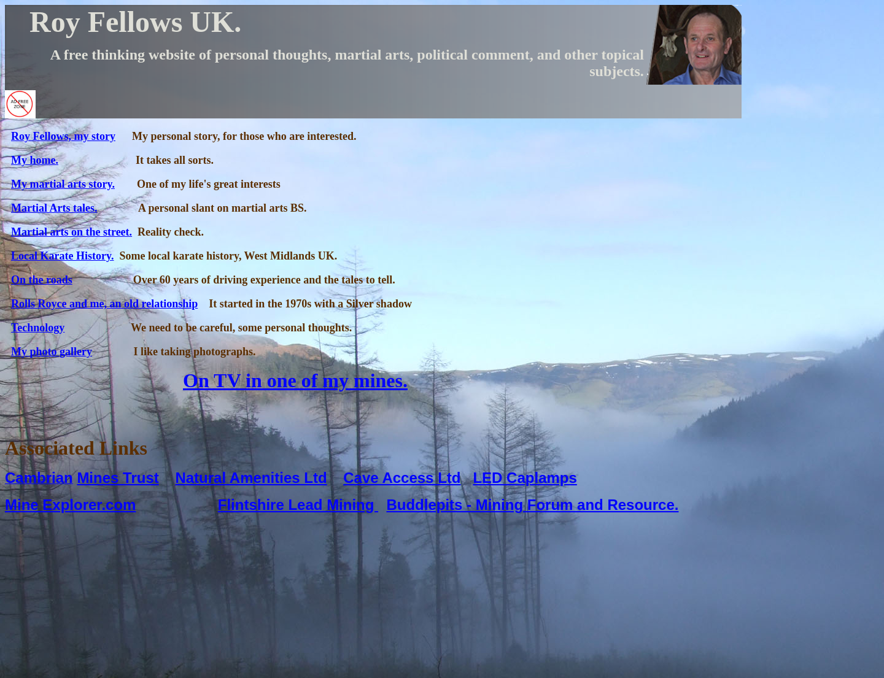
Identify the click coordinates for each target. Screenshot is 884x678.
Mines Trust (117, 477)
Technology (37, 328)
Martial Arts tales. (54, 208)
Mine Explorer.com (70, 504)
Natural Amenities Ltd (251, 477)
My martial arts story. (63, 184)
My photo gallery (51, 351)
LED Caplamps (524, 477)
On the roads (41, 280)
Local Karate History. (62, 256)
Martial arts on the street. (71, 232)
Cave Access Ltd (401, 477)
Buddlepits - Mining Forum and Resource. (532, 504)
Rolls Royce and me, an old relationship (104, 304)
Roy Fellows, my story (63, 136)
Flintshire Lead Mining (298, 504)
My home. (34, 160)
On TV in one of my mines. (295, 380)
